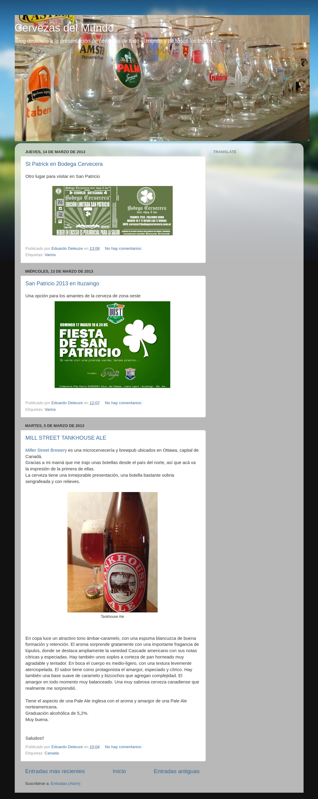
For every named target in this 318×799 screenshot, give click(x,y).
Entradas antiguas (176, 771)
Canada (52, 753)
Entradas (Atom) (65, 783)
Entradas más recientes (55, 771)
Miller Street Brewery (46, 450)
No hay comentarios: (124, 248)
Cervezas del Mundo (64, 28)
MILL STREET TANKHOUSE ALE (66, 438)
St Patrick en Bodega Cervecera (64, 164)
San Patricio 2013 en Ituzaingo (62, 283)
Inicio (119, 771)
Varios (50, 254)
